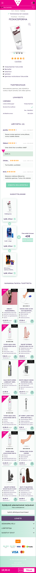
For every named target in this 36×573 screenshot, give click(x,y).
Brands (17, 11)
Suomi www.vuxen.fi (18, 566)
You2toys (22, 11)
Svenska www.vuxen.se (18, 564)
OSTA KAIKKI (27, 240)
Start (12, 11)
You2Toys (21, 17)
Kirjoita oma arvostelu (18, 185)
